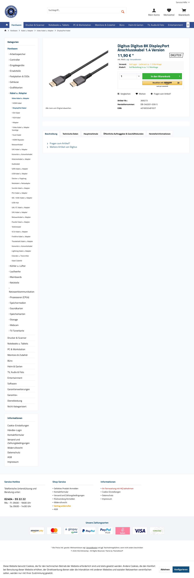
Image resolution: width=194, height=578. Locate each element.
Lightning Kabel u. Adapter (21, 251)
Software (12, 383)
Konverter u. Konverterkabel (21, 154)
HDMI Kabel (17, 103)
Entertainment (14, 378)
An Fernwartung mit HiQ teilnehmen (118, 488)
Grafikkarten (16, 87)
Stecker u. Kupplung (18, 178)
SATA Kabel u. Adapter (19, 168)
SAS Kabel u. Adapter (19, 149)
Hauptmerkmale (91, 133)
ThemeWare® (118, 550)
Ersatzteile (15, 71)
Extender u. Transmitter (20, 255)
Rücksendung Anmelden (64, 498)
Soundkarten (16, 308)
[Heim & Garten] (135, 25)
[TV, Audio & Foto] (155, 25)
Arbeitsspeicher (17, 54)
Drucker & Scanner (16, 338)
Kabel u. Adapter (18, 93)
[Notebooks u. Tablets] (59, 25)
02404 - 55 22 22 (15, 499)
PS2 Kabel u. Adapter (19, 193)
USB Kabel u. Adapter (19, 173)
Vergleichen (124, 93)
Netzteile (14, 282)
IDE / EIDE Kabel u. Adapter (21, 197)
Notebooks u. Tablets (17, 343)
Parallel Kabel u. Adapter (20, 222)
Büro (9, 360)
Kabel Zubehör (16, 260)
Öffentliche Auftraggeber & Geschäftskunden (123, 133)
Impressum (12, 462)
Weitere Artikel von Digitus (62, 147)
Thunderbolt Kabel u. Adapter (22, 241)
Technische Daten (70, 133)
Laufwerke (15, 271)
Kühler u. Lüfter (17, 266)
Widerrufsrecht (15, 447)
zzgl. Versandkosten (133, 59)
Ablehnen (165, 569)
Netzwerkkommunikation (21, 291)
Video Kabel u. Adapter (20, 98)
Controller (14, 59)
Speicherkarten (17, 314)
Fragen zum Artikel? (161, 93)
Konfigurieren (181, 569)
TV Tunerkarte (16, 330)
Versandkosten (91, 547)
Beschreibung (51, 133)
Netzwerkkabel (17, 144)
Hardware (12, 48)
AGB (9, 457)
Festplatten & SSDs (19, 76)
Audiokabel (15, 164)
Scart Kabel (16, 135)
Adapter (15, 122)
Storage (13, 319)
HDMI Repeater (18, 139)
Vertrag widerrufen (62, 505)
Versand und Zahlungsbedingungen (18, 441)
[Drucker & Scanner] (35, 25)
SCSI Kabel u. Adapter (19, 231)
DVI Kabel (16, 112)
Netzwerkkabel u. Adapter (21, 217)
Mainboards (15, 277)
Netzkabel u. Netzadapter (20, 183)
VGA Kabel (16, 117)
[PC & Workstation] (82, 25)
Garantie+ (12, 395)
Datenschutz (13, 452)
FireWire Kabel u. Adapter (21, 236)
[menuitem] (182, 2)
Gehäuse (14, 82)
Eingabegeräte (16, 65)
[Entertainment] (175, 25)
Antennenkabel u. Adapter (21, 159)
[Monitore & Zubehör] (105, 25)
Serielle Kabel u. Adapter (20, 188)
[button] (162, 84)
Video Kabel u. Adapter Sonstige (20, 128)
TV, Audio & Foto (15, 372)
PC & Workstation (16, 349)
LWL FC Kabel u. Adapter (20, 207)
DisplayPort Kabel (19, 108)
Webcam (13, 325)
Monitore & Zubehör (17, 355)
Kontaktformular (15, 435)
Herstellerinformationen (160, 133)
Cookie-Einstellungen (18, 425)
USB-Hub (15, 202)
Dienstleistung (14, 400)
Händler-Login (14, 430)
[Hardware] (16, 25)
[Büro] (121, 25)
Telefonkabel (16, 226)
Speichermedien (17, 303)
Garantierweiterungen (18, 389)
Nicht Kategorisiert (16, 406)
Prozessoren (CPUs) (19, 297)
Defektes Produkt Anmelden (66, 488)
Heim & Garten (14, 366)
